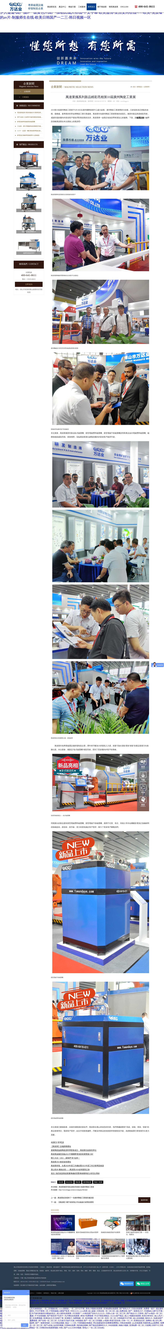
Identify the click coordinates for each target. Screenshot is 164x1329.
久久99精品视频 (57, 1323)
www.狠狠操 (64, 1309)
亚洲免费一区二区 (136, 1325)
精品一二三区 (71, 1323)
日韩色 (141, 1313)
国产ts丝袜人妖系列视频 (54, 1325)
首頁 (134, 87)
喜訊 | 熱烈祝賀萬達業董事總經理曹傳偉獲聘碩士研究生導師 (75, 1173)
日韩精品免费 (70, 1325)
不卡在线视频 (40, 1316)
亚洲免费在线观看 (111, 1309)
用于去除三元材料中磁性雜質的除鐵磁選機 (29, 117)
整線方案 (53, 1293)
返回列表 (144, 1200)
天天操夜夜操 (36, 1309)
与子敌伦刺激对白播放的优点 (44, 1313)
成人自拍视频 (138, 1318)
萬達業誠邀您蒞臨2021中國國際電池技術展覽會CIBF (72, 1154)
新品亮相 (69, 1182)
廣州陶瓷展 (87, 1182)
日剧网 (148, 1325)
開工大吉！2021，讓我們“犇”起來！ (65, 1158)
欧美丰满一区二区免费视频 (31, 1318)
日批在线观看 (137, 1309)
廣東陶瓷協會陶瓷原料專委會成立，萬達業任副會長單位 (73, 1150)
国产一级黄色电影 (42, 1323)
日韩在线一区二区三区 (106, 1311)
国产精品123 (132, 1313)
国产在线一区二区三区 (47, 1321)
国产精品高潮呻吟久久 (98, 1325)
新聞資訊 (139, 87)
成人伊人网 (157, 1321)
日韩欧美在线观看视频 (49, 1328)
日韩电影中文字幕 (124, 1318)
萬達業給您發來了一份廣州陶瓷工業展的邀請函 (76, 1198)
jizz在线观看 (137, 1323)
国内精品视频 (82, 1325)
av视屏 (106, 1321)
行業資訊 (25, 97)
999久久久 (75, 1311)
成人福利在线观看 (64, 1313)
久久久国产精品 (117, 1316)
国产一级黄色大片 (135, 1311)
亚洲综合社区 (139, 1321)
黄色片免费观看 (87, 1316)
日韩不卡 (155, 1325)
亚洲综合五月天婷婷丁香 (53, 1318)
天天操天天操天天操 (66, 1321)
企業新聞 (27, 91)
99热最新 (79, 1321)
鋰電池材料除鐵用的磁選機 (25, 121)
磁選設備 (140, 118)
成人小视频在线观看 (132, 1316)
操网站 (148, 1321)
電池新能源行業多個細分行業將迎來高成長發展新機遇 (29, 112)
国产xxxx (67, 1328)
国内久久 (149, 1318)
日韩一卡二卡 (127, 1321)
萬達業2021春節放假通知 (61, 1162)
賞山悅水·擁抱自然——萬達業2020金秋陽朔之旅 (70, 1170)
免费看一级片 (149, 1309)
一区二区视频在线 (50, 1309)
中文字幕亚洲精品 (102, 1316)
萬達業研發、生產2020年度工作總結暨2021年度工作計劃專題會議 (77, 1166)
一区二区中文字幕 (77, 1309)
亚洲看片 (68, 1318)
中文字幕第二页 (42, 1311)
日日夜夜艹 (77, 1313)
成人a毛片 (158, 1316)
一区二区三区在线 (96, 1328)
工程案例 (38, 1293)
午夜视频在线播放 (84, 1323)
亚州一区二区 (110, 1318)
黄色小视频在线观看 (94, 1309)
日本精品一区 (33, 1328)
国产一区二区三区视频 (93, 1321)
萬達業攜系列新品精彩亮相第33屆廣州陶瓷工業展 (76, 1187)
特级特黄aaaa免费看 (151, 1323)
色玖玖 (32, 1311)
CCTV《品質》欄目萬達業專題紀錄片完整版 (29, 131)
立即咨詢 (28, 284)
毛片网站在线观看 (72, 1316)
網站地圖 (61, 1293)
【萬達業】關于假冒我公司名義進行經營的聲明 (76, 1202)
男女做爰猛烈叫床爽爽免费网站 (106, 1323)
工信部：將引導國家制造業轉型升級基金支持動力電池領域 (29, 126)
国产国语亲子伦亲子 (55, 1316)
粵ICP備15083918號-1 (123, 1293)
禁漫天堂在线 (115, 1321)
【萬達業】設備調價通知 (61, 1146)
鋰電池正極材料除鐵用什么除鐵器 (27, 135)
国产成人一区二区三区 (33, 1325)
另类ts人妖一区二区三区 (116, 1313)
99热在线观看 (125, 1323)
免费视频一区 (79, 1318)
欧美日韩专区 (148, 1316)
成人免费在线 (122, 1311)
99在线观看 (113, 1325)
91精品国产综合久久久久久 (94, 1313)
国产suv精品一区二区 (153, 1313)
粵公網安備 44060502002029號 (140, 1293)
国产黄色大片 (125, 1309)
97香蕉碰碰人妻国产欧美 (59, 1311)
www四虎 (83, 1311)
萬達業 (60, 1182)
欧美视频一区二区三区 (94, 1318)
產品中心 (31, 1293)
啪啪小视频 (123, 1325)
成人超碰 (92, 1311)
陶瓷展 (78, 1182)
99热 (61, 1328)
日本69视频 (77, 1328)
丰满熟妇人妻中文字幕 (153, 1311)
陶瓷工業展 (98, 1182)
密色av (85, 1328)
